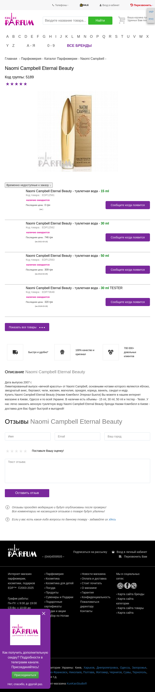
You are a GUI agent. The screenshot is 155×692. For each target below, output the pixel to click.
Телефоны (61, 5)
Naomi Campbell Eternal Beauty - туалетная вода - (67, 191)
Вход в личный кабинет (132, 552)
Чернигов (116, 672)
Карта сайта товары (131, 608)
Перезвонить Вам (135, 556)
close (43, 613)
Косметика (53, 578)
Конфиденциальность (96, 597)
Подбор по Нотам (57, 615)
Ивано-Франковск (55, 672)
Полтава (88, 672)
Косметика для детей (59, 583)
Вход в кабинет (111, 5)
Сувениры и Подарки (59, 597)
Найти (100, 20)
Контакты (86, 611)
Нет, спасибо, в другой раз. (25, 684)
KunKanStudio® (77, 683)
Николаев (75, 672)
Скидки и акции (56, 611)
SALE (86, 5)
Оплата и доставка (94, 578)
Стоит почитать (92, 583)
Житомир (102, 672)
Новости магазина (94, 574)
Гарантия (88, 592)
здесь (112, 519)
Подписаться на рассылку (90, 552)
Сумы (127, 672)
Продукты (52, 592)
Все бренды (79, 46)
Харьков (89, 667)
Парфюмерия (55, 574)
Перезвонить (143, 5)
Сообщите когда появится (128, 205)
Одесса (125, 667)
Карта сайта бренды (131, 594)
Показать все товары (27, 327)
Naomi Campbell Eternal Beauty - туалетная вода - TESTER (74, 288)
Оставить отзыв (27, 493)
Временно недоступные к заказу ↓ (28, 185)
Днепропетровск (107, 667)
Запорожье (139, 667)
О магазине (89, 587)
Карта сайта (125, 612)
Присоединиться (25, 675)
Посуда (50, 587)
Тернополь (139, 672)
